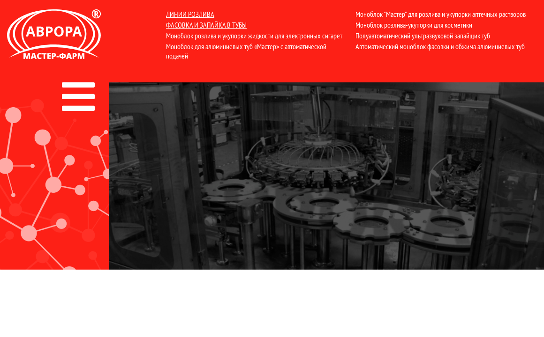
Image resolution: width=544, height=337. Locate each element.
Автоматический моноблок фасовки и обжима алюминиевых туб (440, 46)
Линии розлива (190, 14)
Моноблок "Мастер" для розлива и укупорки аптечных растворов (440, 14)
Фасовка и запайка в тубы (206, 24)
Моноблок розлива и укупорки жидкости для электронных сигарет (254, 35)
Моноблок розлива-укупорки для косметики (413, 24)
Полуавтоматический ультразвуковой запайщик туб (422, 35)
